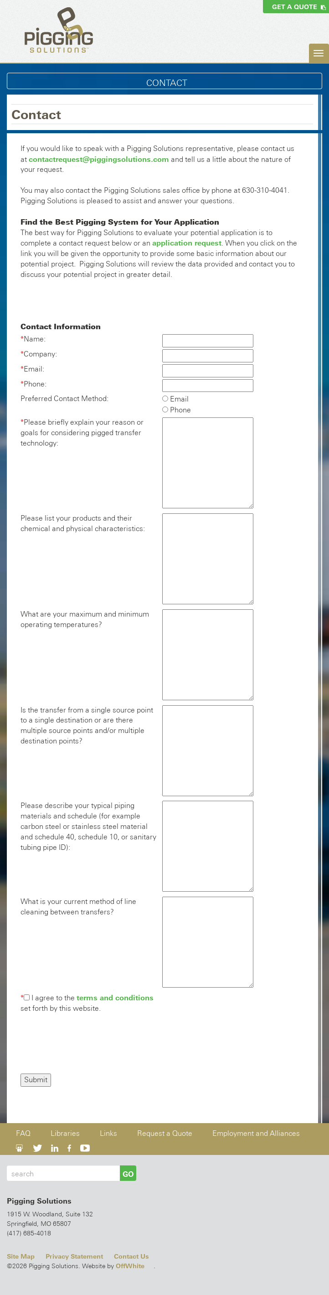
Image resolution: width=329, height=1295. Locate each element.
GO (128, 1174)
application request (186, 242)
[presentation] (90, 1044)
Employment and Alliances (256, 1133)
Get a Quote (299, 7)
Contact (166, 83)
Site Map (21, 1256)
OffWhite (130, 1266)
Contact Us (131, 1256)
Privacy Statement (74, 1256)
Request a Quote (164, 1133)
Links (108, 1133)
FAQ (23, 1133)
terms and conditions (115, 997)
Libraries (65, 1133)
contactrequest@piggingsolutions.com (99, 159)
